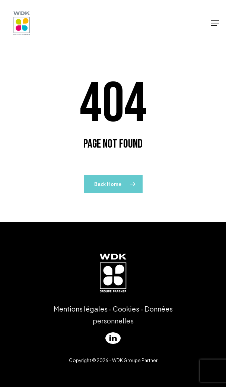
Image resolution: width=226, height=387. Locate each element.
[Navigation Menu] (215, 23)
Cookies (126, 308)
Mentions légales (81, 308)
